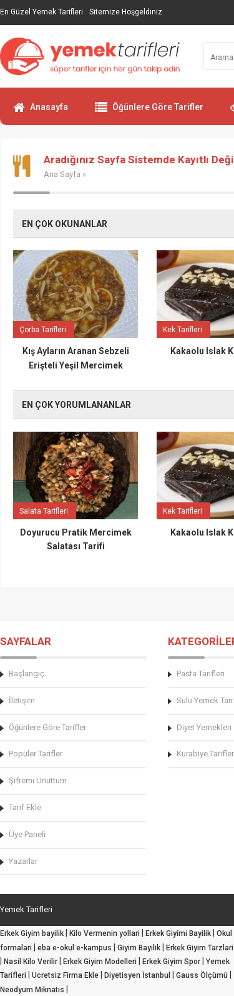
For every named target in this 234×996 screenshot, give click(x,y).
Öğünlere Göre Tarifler (149, 112)
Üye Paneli (27, 834)
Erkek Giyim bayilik (32, 933)
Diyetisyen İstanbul (137, 975)
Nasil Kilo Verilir (30, 961)
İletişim (22, 700)
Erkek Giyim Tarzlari (199, 947)
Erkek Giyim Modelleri (100, 961)
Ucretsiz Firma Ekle (65, 975)
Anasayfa (40, 112)
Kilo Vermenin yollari (104, 933)
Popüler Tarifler (35, 753)
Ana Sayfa (62, 174)
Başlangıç (26, 673)
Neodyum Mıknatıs (32, 989)
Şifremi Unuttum (38, 780)
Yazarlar (23, 861)
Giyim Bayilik (138, 947)
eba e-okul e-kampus (74, 947)
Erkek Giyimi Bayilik (178, 933)
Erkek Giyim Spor (171, 961)
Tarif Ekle (25, 807)
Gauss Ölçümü (202, 975)
